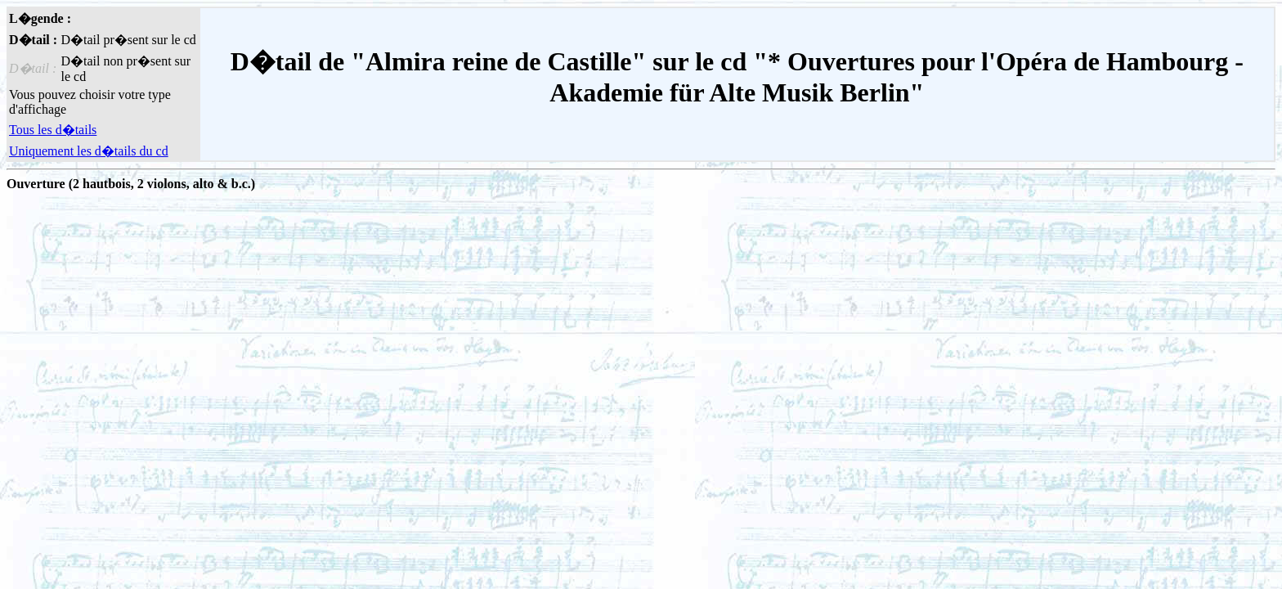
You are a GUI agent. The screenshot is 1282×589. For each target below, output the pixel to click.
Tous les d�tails (52, 130)
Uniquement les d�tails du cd (88, 151)
